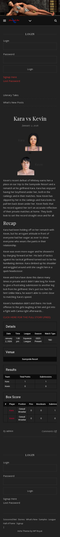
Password (8, 54)
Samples (43, 519)
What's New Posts (13, 102)
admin (9, 431)
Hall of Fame (9, 523)
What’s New (31, 519)
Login (6, 40)
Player (12, 404)
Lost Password (11, 81)
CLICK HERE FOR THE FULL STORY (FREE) (27, 317)
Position (22, 404)
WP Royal (37, 531)
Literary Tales (11, 95)
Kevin (11, 418)
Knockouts (41, 404)
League (52, 519)
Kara (11, 410)
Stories (21, 519)
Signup (19, 523)
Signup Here (10, 77)
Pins (31, 404)
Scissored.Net (10, 519)
